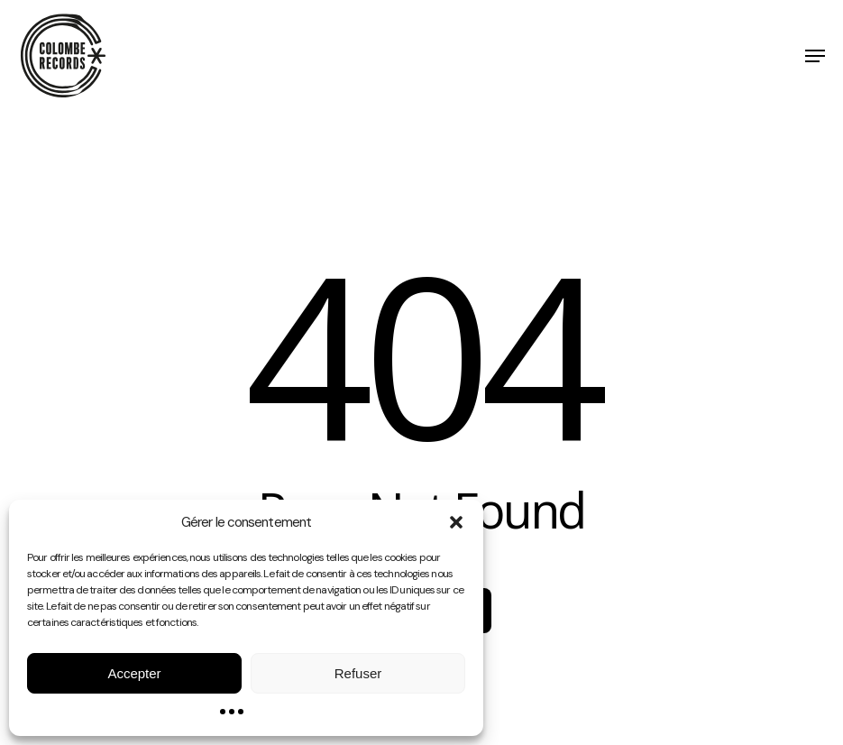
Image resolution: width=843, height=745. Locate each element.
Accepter (133, 673)
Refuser (358, 673)
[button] (456, 522)
